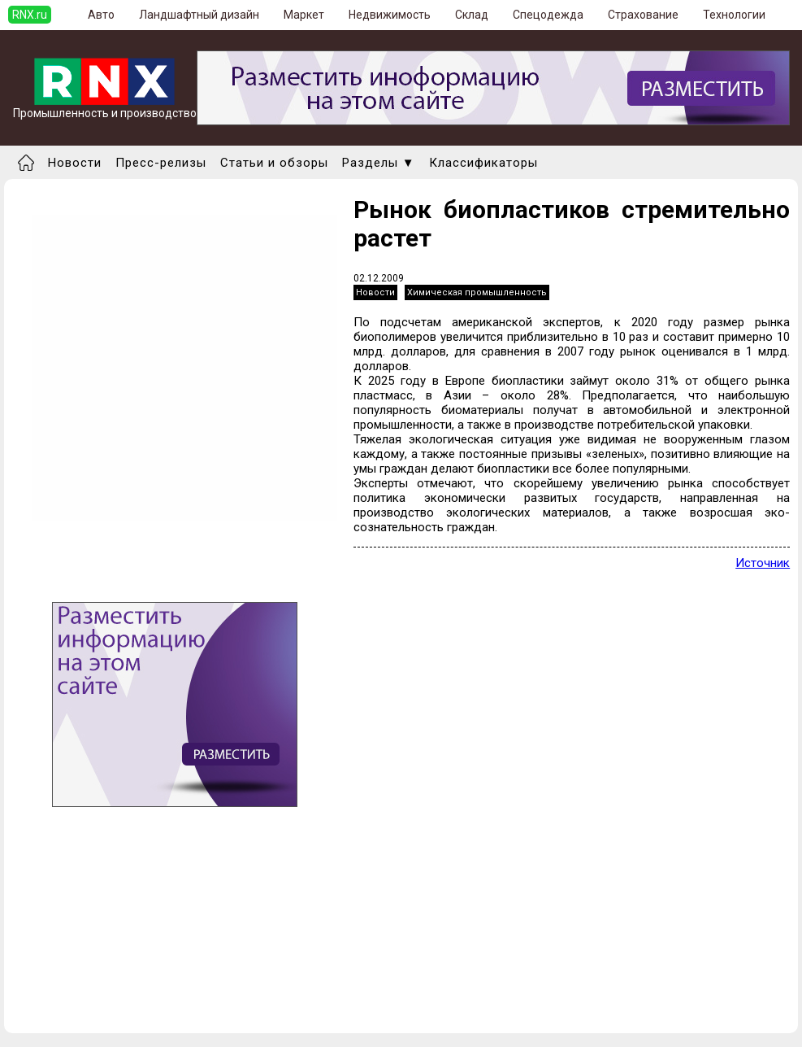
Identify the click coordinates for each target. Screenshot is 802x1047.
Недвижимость (390, 14)
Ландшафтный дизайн (199, 14)
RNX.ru (29, 14)
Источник (762, 563)
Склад (471, 14)
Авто (101, 14)
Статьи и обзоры (274, 162)
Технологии (734, 14)
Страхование (643, 14)
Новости (75, 162)
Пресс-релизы (160, 162)
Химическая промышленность (477, 292)
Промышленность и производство (105, 108)
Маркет (304, 14)
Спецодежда (548, 14)
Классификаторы (483, 162)
